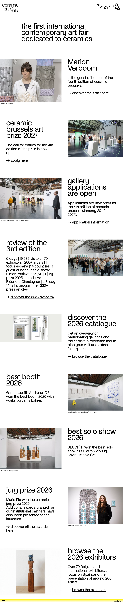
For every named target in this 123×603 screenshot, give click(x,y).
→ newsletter (116, 601)
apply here (19, 160)
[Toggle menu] (4, 601)
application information (90, 222)
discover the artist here (90, 93)
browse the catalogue (89, 356)
